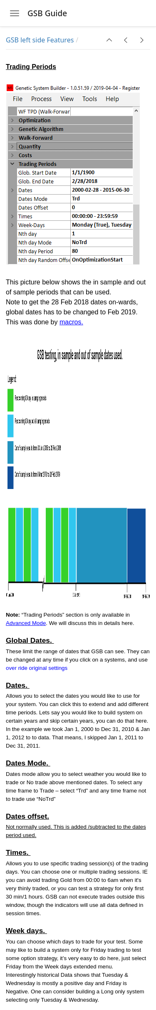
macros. (71, 322)
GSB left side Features (40, 39)
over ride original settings (36, 668)
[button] (109, 39)
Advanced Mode (26, 623)
